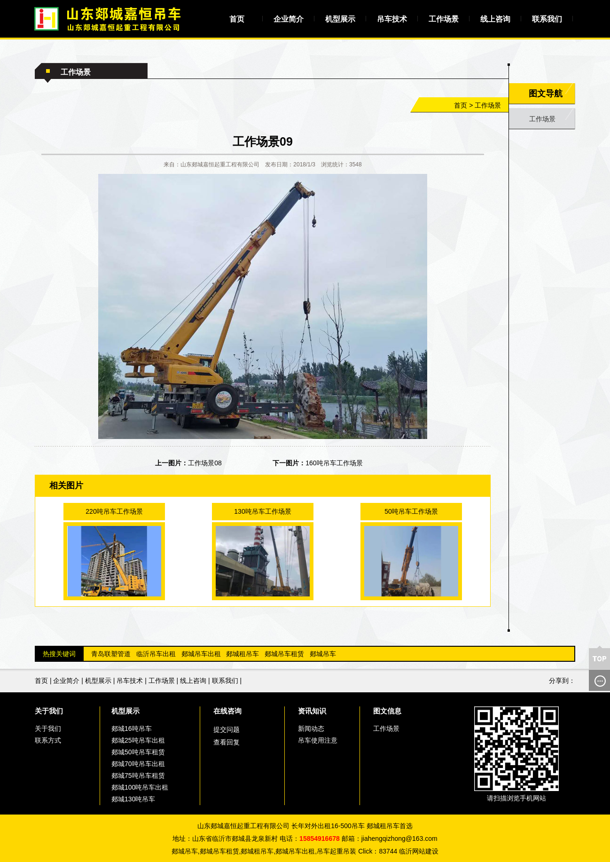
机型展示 (340, 19)
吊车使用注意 (317, 740)
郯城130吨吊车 (133, 799)
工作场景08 (205, 463)
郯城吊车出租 (201, 654)
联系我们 (547, 19)
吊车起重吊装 (336, 851)
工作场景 (444, 19)
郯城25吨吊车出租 (138, 740)
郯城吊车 (323, 654)
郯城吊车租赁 (284, 654)
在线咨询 (227, 711)
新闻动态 (311, 728)
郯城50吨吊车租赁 (138, 752)
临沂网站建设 (418, 851)
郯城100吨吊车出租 (139, 787)
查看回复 (226, 742)
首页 (236, 19)
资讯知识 (312, 711)
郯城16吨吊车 (131, 728)
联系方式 (48, 740)
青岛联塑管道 (111, 654)
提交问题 (226, 729)
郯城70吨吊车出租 (138, 764)
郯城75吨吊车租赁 (138, 775)
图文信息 (387, 711)
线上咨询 (495, 19)
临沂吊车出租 (156, 654)
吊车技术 (392, 19)
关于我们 (49, 711)
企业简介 (289, 19)
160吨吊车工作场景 (333, 463)
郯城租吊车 (242, 654)
